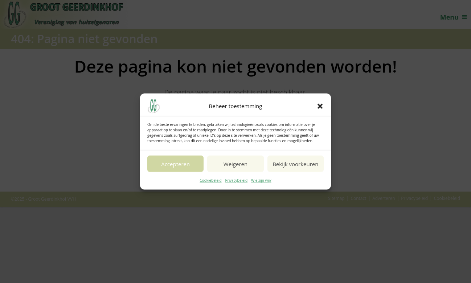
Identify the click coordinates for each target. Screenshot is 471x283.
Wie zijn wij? (261, 180)
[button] (320, 106)
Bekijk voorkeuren (295, 163)
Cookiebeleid (210, 180)
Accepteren (175, 163)
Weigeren (235, 163)
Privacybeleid (236, 180)
